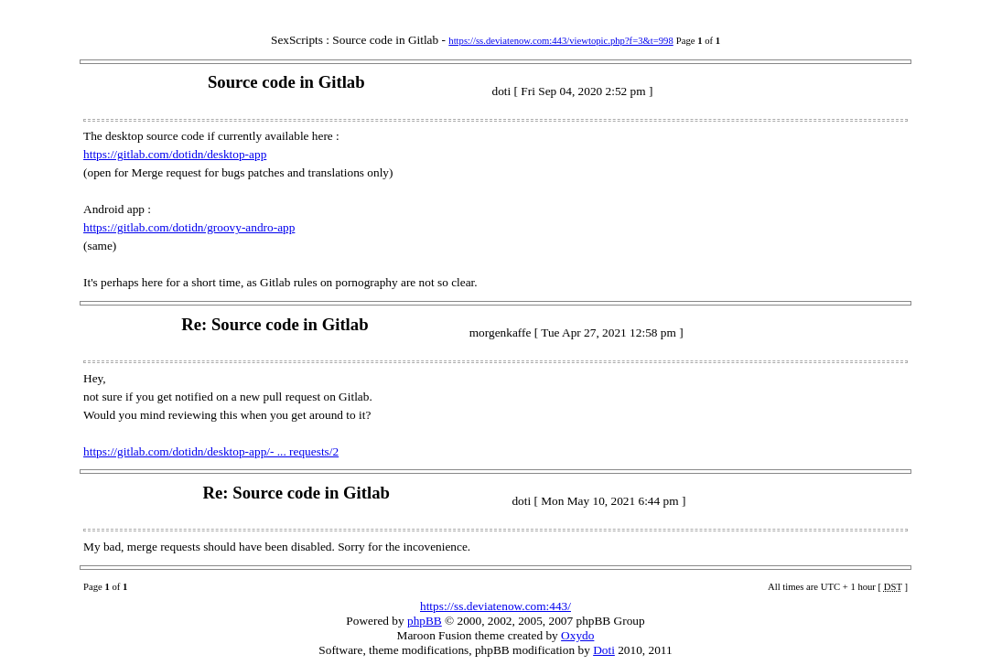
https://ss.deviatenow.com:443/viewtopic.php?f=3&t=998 (560, 41)
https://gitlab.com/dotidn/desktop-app (174, 154)
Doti (604, 650)
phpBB (424, 620)
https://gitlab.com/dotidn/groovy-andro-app (189, 227)
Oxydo (577, 635)
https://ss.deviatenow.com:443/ (495, 606)
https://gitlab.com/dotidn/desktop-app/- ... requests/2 (211, 451)
